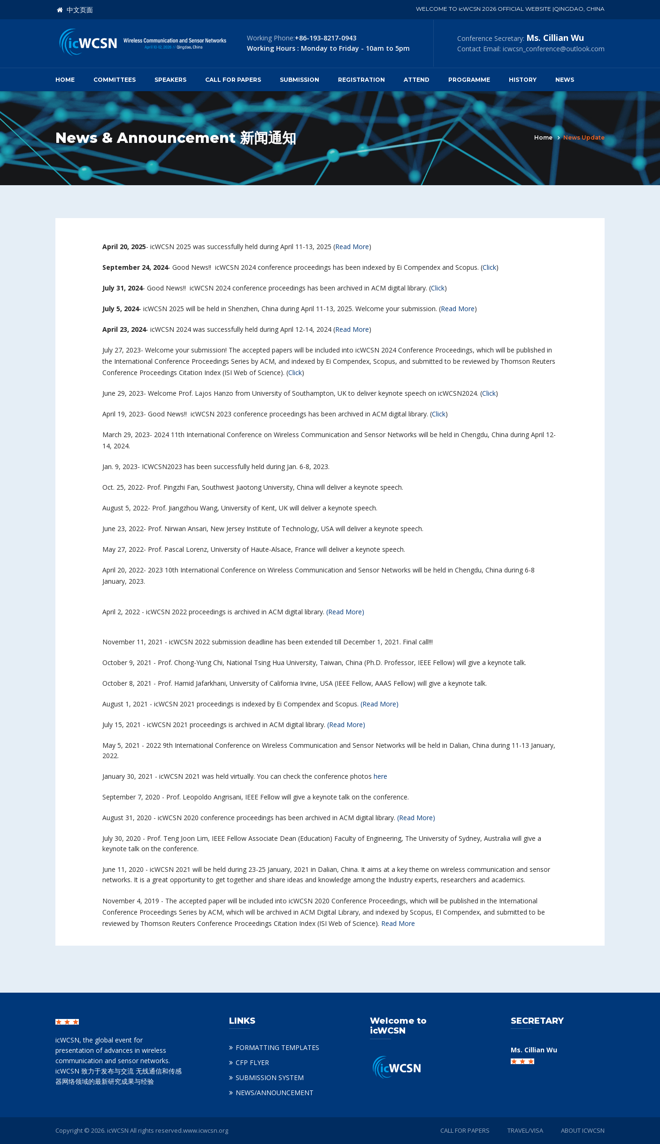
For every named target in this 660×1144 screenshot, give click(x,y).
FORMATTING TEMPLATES (277, 1047)
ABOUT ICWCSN (583, 1130)
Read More (352, 246)
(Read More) (345, 611)
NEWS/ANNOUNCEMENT (275, 1092)
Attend (417, 79)
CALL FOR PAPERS (465, 1130)
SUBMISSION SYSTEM (270, 1077)
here (380, 776)
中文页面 (75, 10)
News (564, 79)
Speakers (170, 79)
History (523, 79)
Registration (361, 79)
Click (489, 267)
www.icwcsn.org (205, 1130)
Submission (299, 79)
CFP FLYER (252, 1062)
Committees (114, 79)
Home (65, 79)
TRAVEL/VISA (525, 1130)
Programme (469, 79)
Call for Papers (233, 79)
